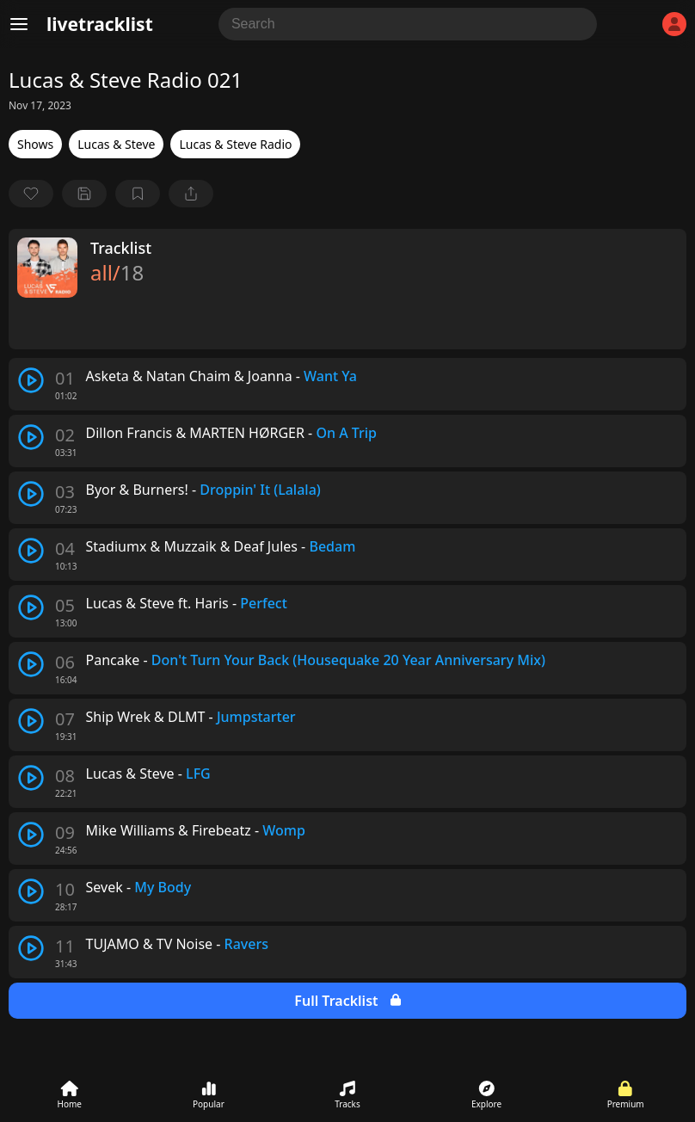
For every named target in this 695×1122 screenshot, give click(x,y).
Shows (35, 144)
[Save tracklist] (84, 193)
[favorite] (31, 193)
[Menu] (19, 24)
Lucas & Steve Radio (235, 144)
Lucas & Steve (116, 144)
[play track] (31, 380)
